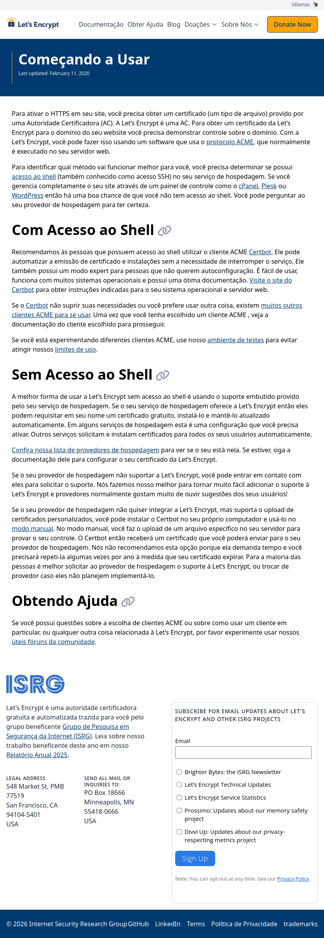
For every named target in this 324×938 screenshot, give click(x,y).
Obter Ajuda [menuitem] (145, 24)
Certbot (260, 252)
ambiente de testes (235, 340)
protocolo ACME (229, 142)
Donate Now (292, 24)
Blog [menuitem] (174, 24)
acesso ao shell (34, 176)
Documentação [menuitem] (101, 24)
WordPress (28, 195)
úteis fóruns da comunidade (53, 641)
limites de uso (75, 349)
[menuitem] (201, 24)
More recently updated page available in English (71, 79)
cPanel (248, 186)
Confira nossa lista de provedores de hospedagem (85, 450)
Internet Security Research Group (78, 924)
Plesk (269, 186)
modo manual (32, 528)
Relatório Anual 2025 (37, 755)
